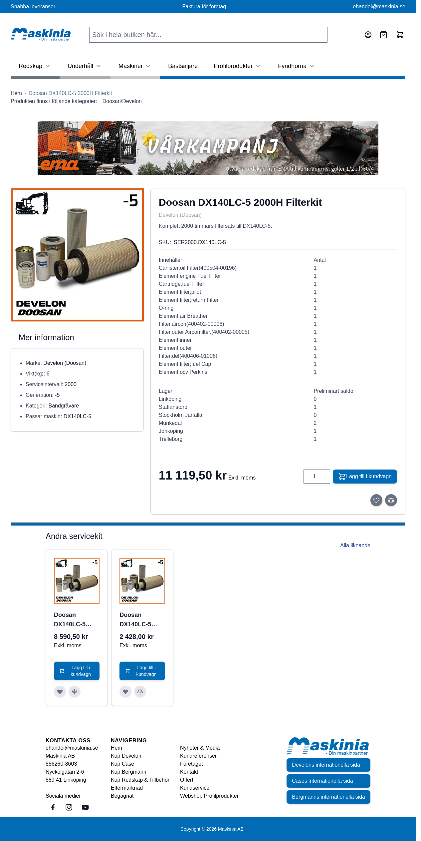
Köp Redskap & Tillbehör (140, 780)
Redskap (35, 66)
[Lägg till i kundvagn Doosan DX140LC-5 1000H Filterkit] (77, 671)
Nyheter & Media (200, 748)
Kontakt (189, 772)
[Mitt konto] (368, 34)
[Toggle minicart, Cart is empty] (400, 34)
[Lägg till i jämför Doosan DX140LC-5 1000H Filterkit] (75, 692)
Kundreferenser (198, 756)
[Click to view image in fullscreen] (77, 254)
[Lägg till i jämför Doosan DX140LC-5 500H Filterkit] (140, 692)
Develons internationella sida (326, 765)
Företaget (191, 764)
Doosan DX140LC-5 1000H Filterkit (74, 620)
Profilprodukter (238, 66)
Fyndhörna (297, 66)
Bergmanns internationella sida (328, 797)
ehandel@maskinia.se (379, 6)
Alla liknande (355, 545)
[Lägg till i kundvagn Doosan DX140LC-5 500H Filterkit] (142, 671)
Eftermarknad (127, 788)
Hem (116, 748)
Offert (186, 780)
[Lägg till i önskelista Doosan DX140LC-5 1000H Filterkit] (60, 692)
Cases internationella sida (322, 781)
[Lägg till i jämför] (391, 500)
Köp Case (122, 764)
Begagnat (122, 796)
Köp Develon (126, 756)
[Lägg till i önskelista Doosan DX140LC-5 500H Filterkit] (125, 692)
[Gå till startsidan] (16, 93)
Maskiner (135, 66)
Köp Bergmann (128, 772)
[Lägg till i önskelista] (376, 500)
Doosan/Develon (122, 101)
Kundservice (194, 788)
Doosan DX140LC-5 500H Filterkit (138, 620)
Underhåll (85, 66)
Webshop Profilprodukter (209, 796)
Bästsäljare (183, 66)
